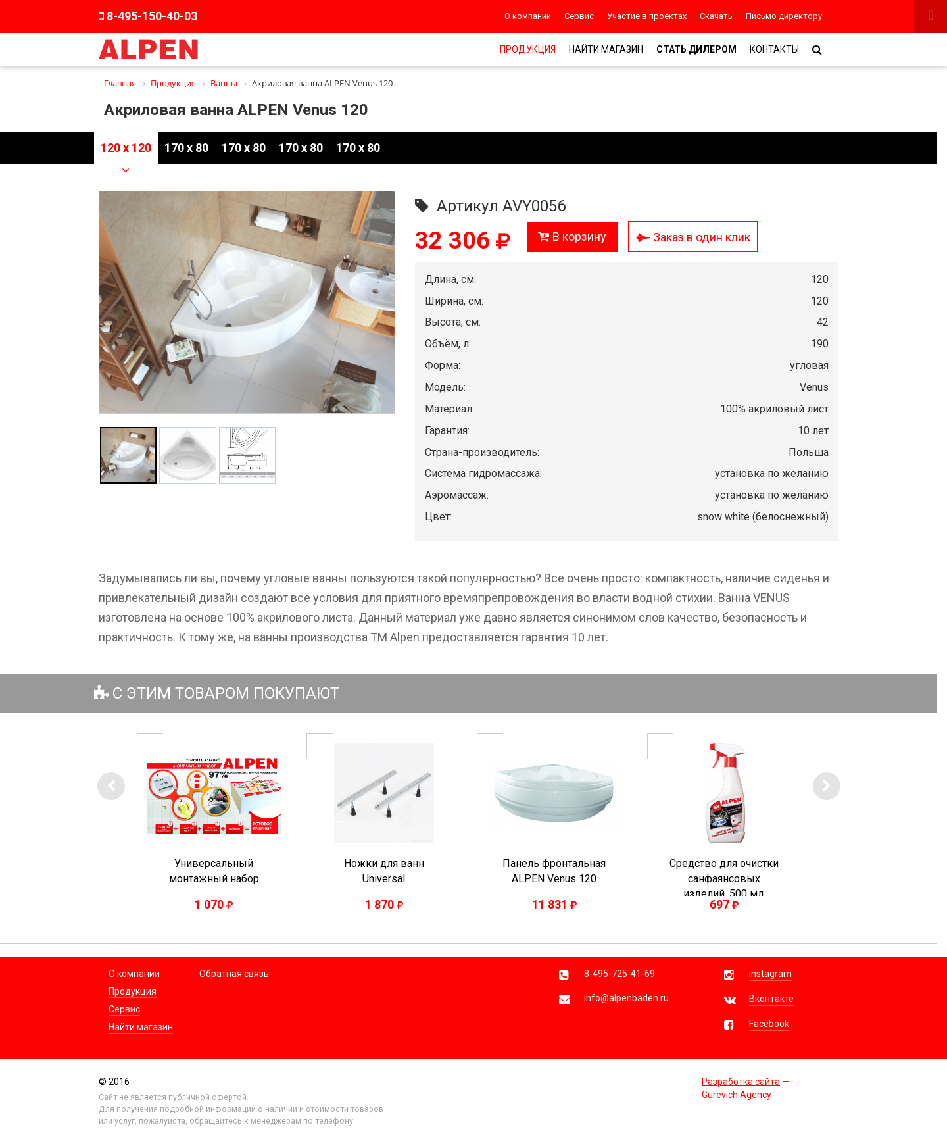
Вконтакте (771, 998)
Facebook (769, 1023)
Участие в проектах (647, 16)
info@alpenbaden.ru (626, 998)
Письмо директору (784, 16)
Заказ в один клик (693, 237)
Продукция (528, 49)
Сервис (579, 16)
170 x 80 (186, 148)
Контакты (774, 49)
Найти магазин (606, 49)
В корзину (572, 236)
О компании (527, 16)
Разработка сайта (741, 1081)
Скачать (716, 16)
